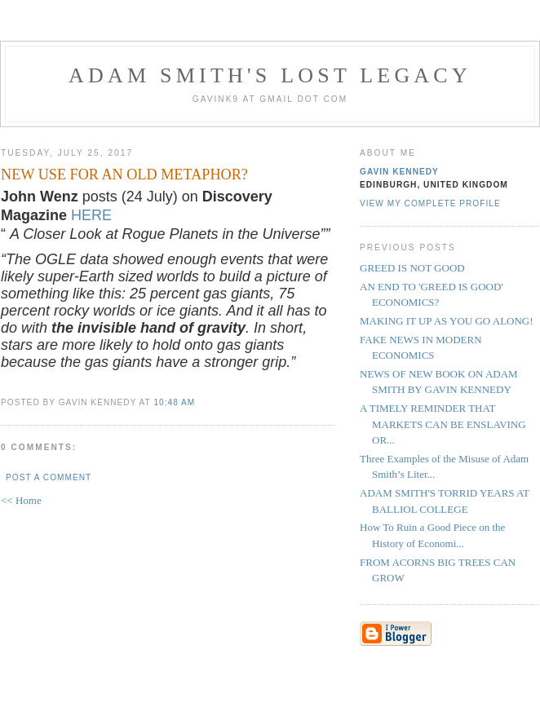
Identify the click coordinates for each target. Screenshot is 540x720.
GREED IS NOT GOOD (412, 268)
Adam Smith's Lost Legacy (270, 75)
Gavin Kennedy (399, 171)
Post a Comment (48, 477)
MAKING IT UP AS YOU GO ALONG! (446, 321)
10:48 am (174, 402)
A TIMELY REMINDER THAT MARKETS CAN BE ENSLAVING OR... (443, 424)
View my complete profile (430, 203)
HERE (91, 215)
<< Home (21, 500)
